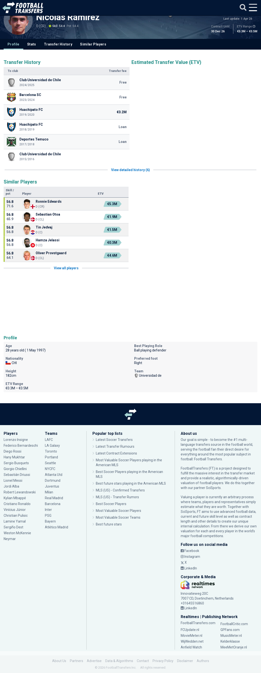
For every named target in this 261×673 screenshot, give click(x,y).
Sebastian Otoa (48, 214)
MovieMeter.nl (191, 636)
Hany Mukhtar (14, 457)
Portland (51, 457)
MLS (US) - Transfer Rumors (117, 497)
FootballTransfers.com (198, 623)
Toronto (51, 451)
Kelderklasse (230, 641)
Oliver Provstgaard (51, 253)
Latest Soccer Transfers (114, 440)
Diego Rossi (12, 451)
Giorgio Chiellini (15, 469)
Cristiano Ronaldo (17, 504)
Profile (13, 44)
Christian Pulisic (16, 515)
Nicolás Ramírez (67, 17)
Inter (48, 510)
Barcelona (52, 504)
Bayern (50, 521)
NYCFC (50, 469)
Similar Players (93, 44)
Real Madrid (54, 498)
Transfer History (58, 44)
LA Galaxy (52, 445)
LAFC (49, 440)
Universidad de (148, 375)
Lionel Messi (13, 480)
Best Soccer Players (111, 504)
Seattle (50, 463)
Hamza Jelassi (47, 240)
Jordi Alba (11, 486)
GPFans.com (230, 630)
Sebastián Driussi (17, 475)
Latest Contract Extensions (116, 453)
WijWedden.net (192, 641)
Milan (49, 492)
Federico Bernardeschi (21, 445)
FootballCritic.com (234, 624)
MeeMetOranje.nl (233, 647)
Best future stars (109, 524)
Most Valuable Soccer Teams (118, 517)
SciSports (213, 488)
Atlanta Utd (53, 475)
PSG (48, 515)
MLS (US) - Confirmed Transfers (120, 490)
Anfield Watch (191, 647)
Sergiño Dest (13, 527)
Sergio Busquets (16, 463)
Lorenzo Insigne (16, 440)
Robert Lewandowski (20, 492)
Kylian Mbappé (15, 498)
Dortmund (52, 480)
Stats (31, 44)
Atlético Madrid (56, 527)
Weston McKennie (17, 533)
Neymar (10, 539)
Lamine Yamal (15, 521)
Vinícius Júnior (15, 510)
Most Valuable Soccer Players (118, 511)
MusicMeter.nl (231, 636)
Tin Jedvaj (44, 227)
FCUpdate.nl (190, 630)
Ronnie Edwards (49, 201)
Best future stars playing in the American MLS (131, 483)
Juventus (52, 486)
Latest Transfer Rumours (115, 446)
